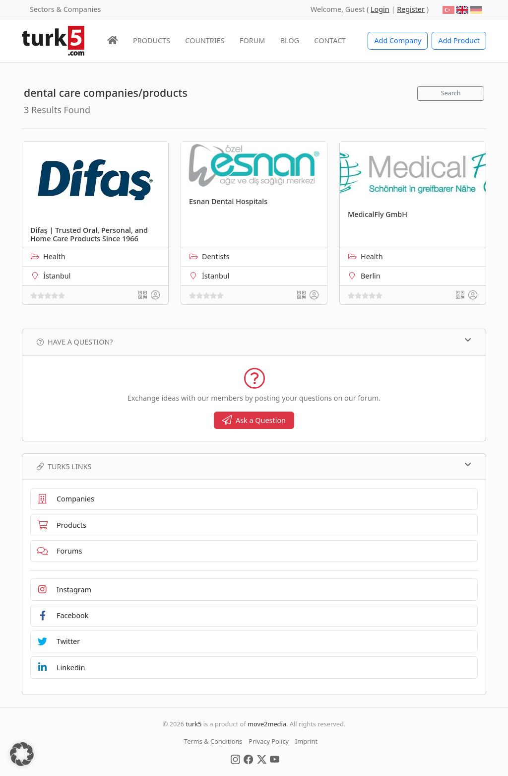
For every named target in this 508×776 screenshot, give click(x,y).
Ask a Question (254, 420)
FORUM (252, 40)
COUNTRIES (204, 40)
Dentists (215, 256)
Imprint (306, 741)
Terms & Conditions (213, 741)
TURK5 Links (254, 466)
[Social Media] (235, 758)
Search (451, 93)
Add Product (459, 40)
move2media (267, 723)
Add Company (397, 40)
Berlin (371, 276)
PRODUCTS (151, 40)
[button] (22, 754)
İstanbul (56, 276)
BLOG (289, 40)
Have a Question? (254, 342)
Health (54, 256)
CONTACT (330, 40)
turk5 (193, 723)
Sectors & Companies (65, 9)
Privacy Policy (269, 741)
